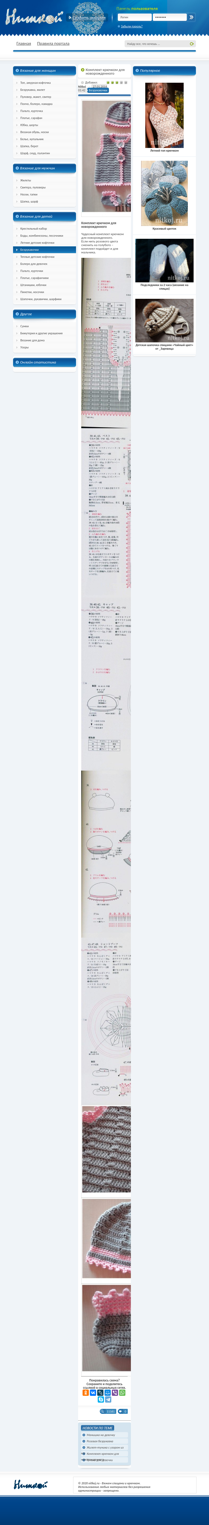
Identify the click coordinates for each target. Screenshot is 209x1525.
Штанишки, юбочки (33, 285)
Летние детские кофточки (37, 243)
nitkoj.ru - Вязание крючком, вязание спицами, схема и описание (47, 17)
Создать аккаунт (87, 17)
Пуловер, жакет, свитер (35, 97)
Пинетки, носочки (32, 292)
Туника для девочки (100, 1460)
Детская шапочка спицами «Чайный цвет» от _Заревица (164, 344)
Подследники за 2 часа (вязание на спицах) (164, 284)
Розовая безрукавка (100, 1441)
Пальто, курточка (31, 111)
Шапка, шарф (29, 201)
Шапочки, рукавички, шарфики (40, 299)
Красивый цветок (164, 226)
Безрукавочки (29, 250)
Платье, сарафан (31, 118)
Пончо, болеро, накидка (36, 104)
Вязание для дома (32, 340)
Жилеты (25, 180)
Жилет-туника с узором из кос (102, 1448)
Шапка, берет (29, 146)
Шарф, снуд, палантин (35, 153)
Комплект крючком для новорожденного (100, 1454)
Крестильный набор (33, 228)
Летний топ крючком (164, 148)
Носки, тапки (28, 194)
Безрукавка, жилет (32, 90)
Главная (23, 43)
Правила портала (53, 43)
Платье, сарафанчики (34, 278)
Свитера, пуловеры (33, 187)
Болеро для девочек (33, 264)
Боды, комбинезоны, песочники (41, 235)
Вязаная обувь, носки (34, 132)
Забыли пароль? (132, 26)
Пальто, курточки (31, 271)
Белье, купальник (32, 139)
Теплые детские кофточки (37, 257)
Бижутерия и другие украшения (41, 333)
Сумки (24, 326)
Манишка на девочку (101, 1435)
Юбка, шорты (29, 125)
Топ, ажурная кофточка (35, 83)
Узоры (24, 347)
